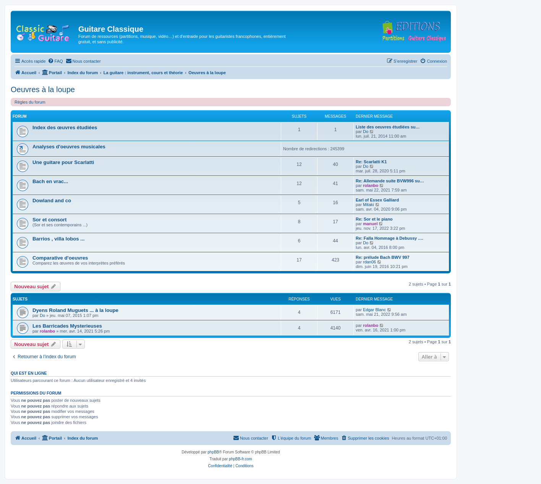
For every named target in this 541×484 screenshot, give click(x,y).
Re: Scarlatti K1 (371, 161)
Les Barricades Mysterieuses (67, 326)
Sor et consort (49, 220)
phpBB (213, 452)
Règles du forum (30, 102)
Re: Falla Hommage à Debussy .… (389, 238)
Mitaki (368, 204)
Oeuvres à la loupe (43, 89)
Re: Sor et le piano (374, 219)
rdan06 (369, 262)
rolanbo (370, 185)
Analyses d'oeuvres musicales (68, 146)
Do (365, 131)
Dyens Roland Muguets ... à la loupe (75, 310)
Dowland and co (51, 200)
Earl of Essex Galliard (377, 200)
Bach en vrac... (50, 181)
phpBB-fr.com (240, 459)
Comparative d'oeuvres (60, 258)
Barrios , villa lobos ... (58, 239)
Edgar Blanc (374, 309)
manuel (370, 223)
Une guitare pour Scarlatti (63, 162)
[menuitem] (55, 61)
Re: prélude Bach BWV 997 (383, 257)
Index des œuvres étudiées (64, 127)
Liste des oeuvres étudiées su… (388, 127)
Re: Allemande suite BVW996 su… (390, 181)
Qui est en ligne (29, 373)
